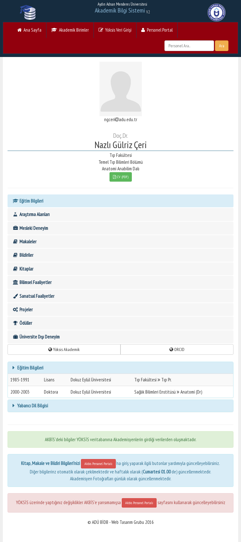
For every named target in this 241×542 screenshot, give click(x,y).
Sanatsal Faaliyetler (33, 296)
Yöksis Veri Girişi (115, 30)
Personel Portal (157, 30)
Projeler (22, 309)
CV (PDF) (120, 176)
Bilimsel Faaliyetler (31, 282)
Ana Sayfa (29, 30)
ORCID (177, 349)
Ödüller (22, 323)
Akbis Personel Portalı (98, 463)
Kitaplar (22, 269)
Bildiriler (22, 255)
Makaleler (24, 242)
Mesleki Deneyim (30, 228)
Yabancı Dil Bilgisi (32, 405)
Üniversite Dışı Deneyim (36, 337)
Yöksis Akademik (64, 349)
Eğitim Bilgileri (27, 201)
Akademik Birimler (70, 30)
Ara (221, 46)
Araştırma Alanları (31, 214)
